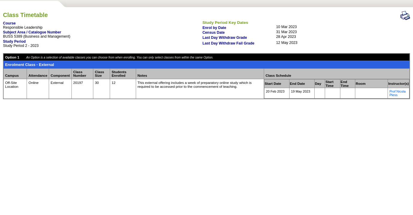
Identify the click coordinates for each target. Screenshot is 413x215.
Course (9, 23)
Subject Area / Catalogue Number (32, 32)
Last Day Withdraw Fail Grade (228, 43)
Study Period (14, 41)
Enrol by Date (214, 28)
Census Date (213, 32)
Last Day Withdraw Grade (224, 38)
